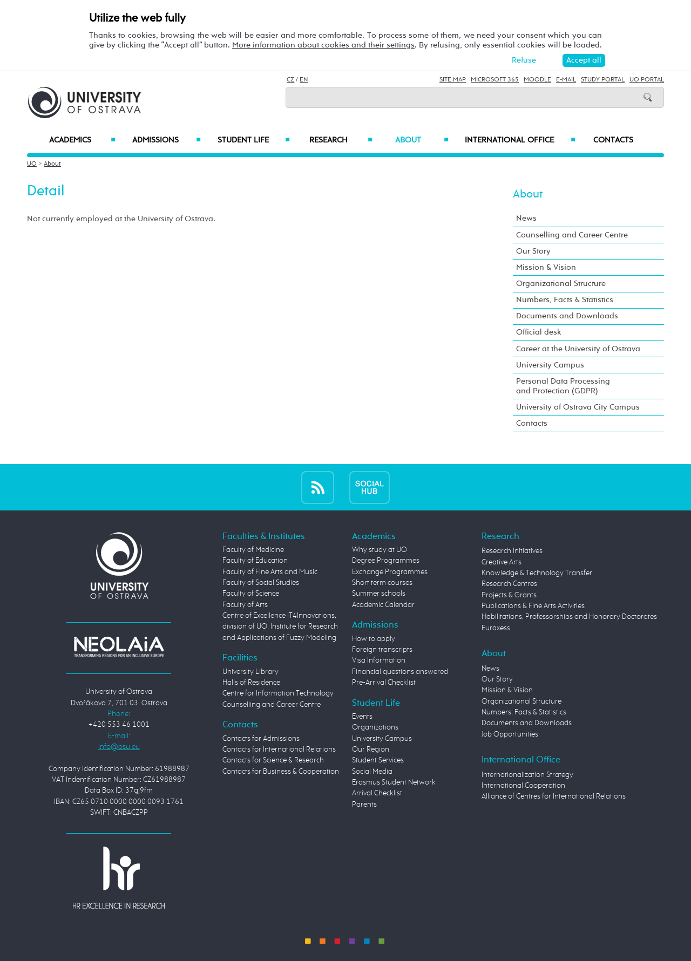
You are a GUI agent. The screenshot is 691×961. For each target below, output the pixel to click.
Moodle (537, 80)
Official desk (538, 332)
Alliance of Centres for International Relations (554, 796)
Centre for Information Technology (278, 693)
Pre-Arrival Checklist (384, 682)
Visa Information (378, 660)
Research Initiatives (512, 551)
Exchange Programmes (390, 572)
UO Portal (646, 80)
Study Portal (603, 80)
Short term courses (382, 583)
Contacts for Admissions (261, 738)
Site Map (452, 80)
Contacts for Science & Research (273, 760)
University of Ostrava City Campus (578, 407)
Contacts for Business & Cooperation (280, 771)
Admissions (166, 140)
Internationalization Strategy (527, 775)
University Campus (550, 365)
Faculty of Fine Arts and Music (269, 572)
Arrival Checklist (377, 793)
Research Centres (509, 584)
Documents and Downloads (567, 316)
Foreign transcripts (382, 649)
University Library (250, 672)
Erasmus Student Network (394, 782)
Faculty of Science (250, 593)
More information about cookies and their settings (323, 45)
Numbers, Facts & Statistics (564, 300)
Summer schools (378, 593)
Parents (364, 804)
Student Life (254, 140)
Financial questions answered (400, 672)
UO (32, 164)
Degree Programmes (385, 560)
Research (340, 140)
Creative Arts (501, 562)
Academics (82, 140)
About (422, 140)
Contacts (613, 140)
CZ (290, 80)
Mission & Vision (546, 267)
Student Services (378, 760)
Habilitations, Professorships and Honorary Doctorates (569, 617)
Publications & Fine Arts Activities (533, 606)
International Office (520, 140)
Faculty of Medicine (253, 550)
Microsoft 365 (495, 80)
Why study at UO (379, 550)
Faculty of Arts (245, 605)
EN (304, 80)
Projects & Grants (509, 595)
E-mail (566, 80)
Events (362, 716)
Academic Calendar (383, 605)
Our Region (370, 749)
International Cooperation (523, 785)
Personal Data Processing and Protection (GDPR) (563, 386)
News (526, 218)
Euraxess (496, 628)
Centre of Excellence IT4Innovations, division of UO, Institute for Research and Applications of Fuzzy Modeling (280, 627)
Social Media (372, 771)
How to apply (373, 639)
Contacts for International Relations (279, 749)
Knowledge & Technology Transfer (537, 573)
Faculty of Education (255, 560)
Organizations (375, 727)
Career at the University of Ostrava (578, 349)
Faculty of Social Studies (260, 583)
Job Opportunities (510, 734)
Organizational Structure (561, 284)
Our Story (533, 251)
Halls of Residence (251, 682)
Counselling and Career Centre (572, 235)
